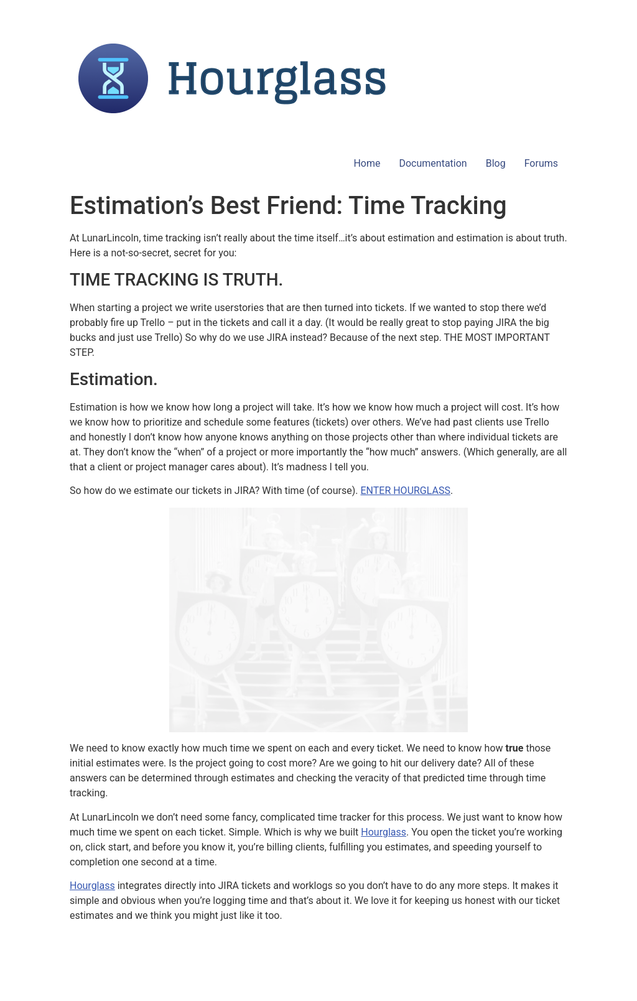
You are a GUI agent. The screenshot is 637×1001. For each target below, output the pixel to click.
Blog (496, 163)
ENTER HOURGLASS (405, 490)
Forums (541, 163)
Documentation (433, 163)
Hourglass (383, 832)
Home (366, 163)
